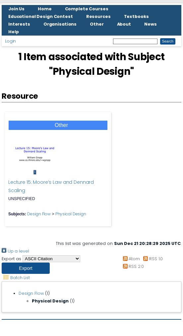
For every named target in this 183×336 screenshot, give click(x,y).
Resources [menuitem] (98, 16)
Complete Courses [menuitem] (86, 9)
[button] (26, 268)
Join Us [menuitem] (16, 9)
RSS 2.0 (132, 266)
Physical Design (70, 214)
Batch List (16, 277)
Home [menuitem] (45, 9)
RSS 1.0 (152, 259)
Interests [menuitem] (19, 24)
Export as (11, 259)
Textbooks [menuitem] (136, 16)
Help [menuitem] (13, 32)
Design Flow (39, 214)
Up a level (15, 251)
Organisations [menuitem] (60, 24)
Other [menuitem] (96, 24)
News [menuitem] (150, 24)
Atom (130, 259)
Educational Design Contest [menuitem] (40, 16)
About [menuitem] (124, 24)
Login (10, 41)
